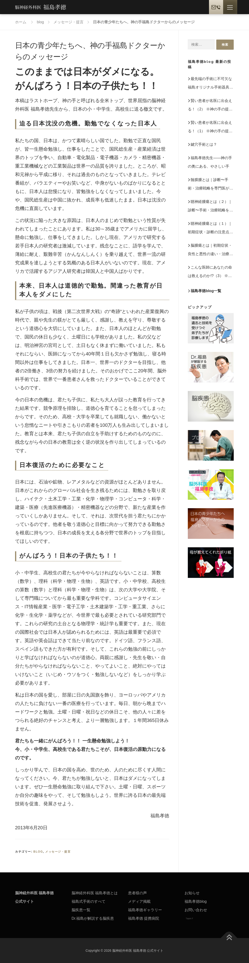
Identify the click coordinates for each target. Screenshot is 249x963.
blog (38, 851)
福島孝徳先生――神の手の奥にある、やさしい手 (210, 162)
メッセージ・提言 (58, 851)
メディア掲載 (139, 901)
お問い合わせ (196, 910)
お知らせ (192, 893)
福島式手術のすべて (88, 901)
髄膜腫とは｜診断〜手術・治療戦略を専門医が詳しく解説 (210, 185)
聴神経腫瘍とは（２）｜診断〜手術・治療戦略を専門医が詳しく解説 (210, 207)
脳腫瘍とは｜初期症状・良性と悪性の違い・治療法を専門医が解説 (210, 250)
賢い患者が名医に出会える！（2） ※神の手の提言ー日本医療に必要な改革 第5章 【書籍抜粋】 (210, 106)
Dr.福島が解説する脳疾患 (93, 918)
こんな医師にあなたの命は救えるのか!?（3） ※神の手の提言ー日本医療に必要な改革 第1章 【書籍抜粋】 (210, 272)
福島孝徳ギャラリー (145, 910)
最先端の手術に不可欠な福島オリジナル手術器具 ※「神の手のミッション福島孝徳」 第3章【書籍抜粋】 (210, 84)
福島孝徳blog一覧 (206, 291)
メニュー (230, 7)
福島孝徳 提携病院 (143, 918)
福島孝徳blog (196, 901)
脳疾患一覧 (81, 910)
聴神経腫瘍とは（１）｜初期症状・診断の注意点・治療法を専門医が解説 (210, 229)
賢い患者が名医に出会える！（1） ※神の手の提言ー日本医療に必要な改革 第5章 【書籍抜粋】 (210, 128)
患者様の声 (137, 893)
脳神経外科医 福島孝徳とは (95, 893)
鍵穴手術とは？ (204, 144)
